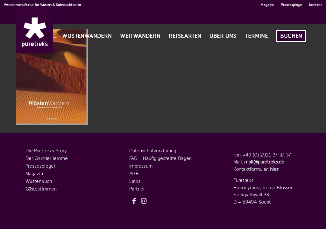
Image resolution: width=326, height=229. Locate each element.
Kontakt (315, 5)
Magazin (267, 5)
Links (134, 181)
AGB (134, 174)
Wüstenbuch (38, 181)
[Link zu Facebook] (134, 201)
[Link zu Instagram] (143, 201)
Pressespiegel (291, 5)
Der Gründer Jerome (46, 158)
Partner (137, 189)
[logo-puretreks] (34, 31)
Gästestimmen (41, 189)
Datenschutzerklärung (152, 151)
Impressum (140, 166)
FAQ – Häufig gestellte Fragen (160, 158)
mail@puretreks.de (264, 162)
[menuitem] (268, 4)
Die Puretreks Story (46, 151)
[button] (14, 215)
